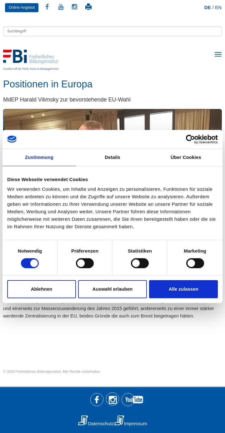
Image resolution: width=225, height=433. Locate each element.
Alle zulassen (183, 289)
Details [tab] (112, 157)
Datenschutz (101, 423)
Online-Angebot (22, 7)
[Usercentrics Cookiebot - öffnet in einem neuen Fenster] (190, 139)
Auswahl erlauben (112, 289)
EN (218, 7)
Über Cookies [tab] (186, 157)
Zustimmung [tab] (39, 157)
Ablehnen (41, 289)
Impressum (135, 423)
